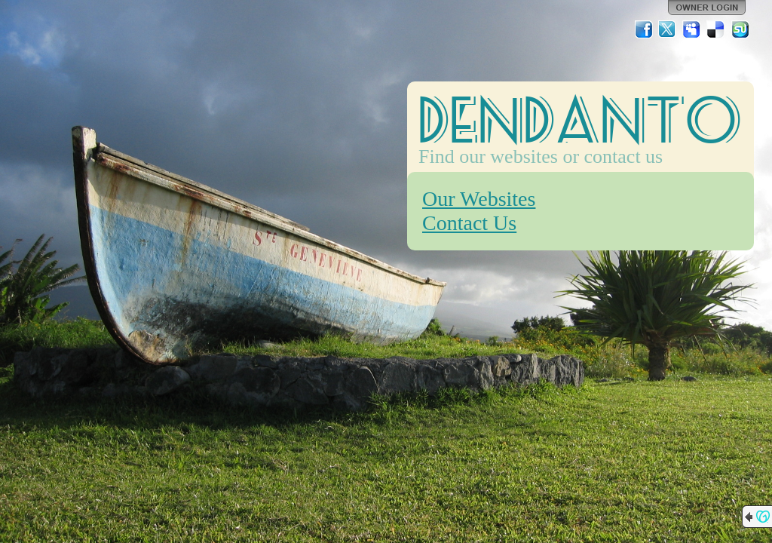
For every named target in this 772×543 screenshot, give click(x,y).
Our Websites (478, 198)
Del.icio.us (716, 29)
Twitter (668, 29)
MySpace (692, 29)
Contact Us (469, 223)
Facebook (643, 29)
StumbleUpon (740, 29)
